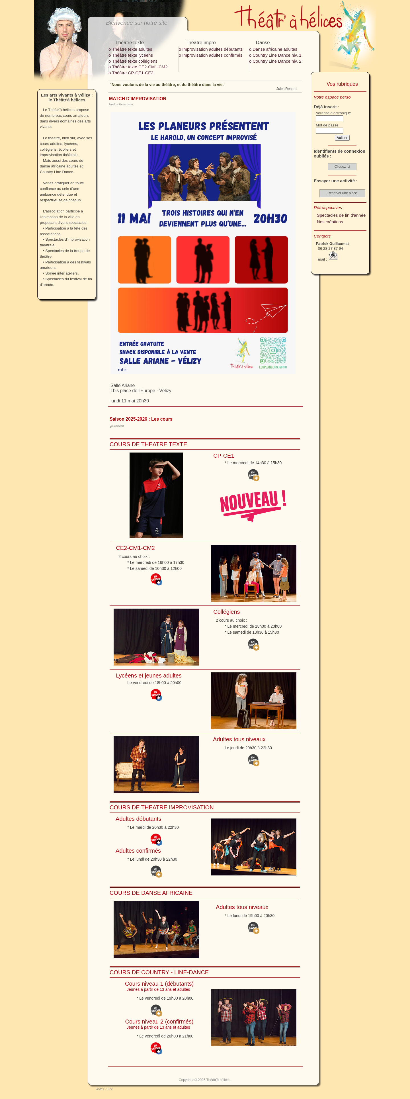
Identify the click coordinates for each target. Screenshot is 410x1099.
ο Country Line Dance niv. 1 (275, 55)
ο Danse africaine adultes (273, 49)
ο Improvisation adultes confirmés (210, 55)
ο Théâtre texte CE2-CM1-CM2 (138, 66)
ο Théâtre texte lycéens (130, 55)
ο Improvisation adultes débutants (211, 49)
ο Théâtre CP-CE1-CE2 (130, 72)
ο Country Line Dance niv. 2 (275, 61)
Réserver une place (342, 193)
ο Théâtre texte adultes (130, 49)
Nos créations (330, 221)
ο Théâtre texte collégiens (132, 61)
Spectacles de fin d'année (341, 215)
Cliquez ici (342, 167)
